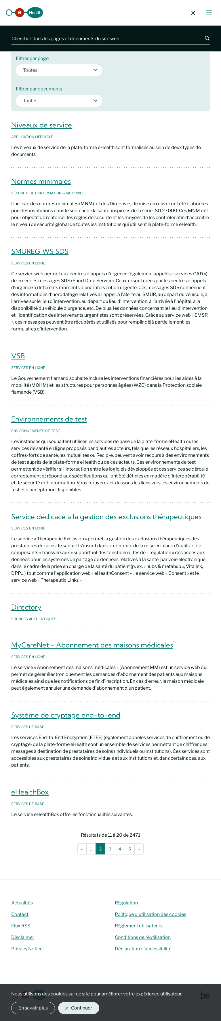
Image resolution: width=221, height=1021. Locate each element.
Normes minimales (41, 181)
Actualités (22, 903)
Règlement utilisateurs (139, 926)
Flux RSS (20, 926)
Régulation (126, 903)
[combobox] (59, 70)
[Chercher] (204, 38)
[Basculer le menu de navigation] (209, 12)
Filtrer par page (32, 58)
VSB (18, 355)
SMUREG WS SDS (39, 251)
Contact (19, 914)
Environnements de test (49, 419)
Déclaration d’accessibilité (143, 949)
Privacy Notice (27, 949)
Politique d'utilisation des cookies (150, 914)
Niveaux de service (41, 125)
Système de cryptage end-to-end (65, 715)
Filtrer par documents (39, 89)
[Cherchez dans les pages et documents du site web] (104, 38)
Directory (26, 607)
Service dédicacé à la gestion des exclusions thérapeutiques (106, 516)
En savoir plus (33, 1008)
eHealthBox (30, 792)
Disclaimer (22, 937)
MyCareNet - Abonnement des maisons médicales (92, 645)
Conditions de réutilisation (143, 937)
